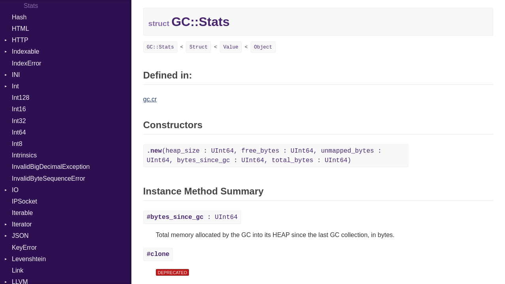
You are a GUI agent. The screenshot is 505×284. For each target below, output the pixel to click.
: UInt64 (192, 217)
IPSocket (24, 201)
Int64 (19, 132)
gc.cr (150, 99)
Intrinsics (24, 155)
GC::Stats (160, 47)
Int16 (19, 109)
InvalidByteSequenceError (48, 178)
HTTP (20, 40)
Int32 (19, 121)
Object (263, 47)
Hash (19, 17)
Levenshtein (29, 259)
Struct (198, 47)
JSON (20, 235)
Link (17, 270)
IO (15, 190)
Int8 (17, 143)
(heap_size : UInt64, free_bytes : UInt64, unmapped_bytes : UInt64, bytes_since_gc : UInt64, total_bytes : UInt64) (264, 156)
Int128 (20, 97)
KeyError (24, 247)
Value (230, 47)
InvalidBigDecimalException (51, 166)
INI (16, 74)
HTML (20, 28)
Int (15, 86)
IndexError (26, 63)
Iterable (22, 212)
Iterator (22, 224)
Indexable (25, 51)
